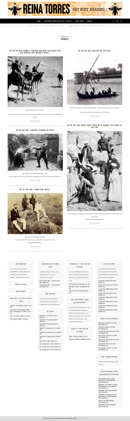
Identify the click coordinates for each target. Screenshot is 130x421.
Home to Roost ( (74, 336)
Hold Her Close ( (74, 291)
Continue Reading (35, 121)
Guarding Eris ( (103, 405)
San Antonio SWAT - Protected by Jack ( (50, 286)
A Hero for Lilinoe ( (104, 301)
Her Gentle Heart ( (74, 286)
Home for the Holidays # (19, 310)
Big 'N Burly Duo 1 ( (45, 344)
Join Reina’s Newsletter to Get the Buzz (58, 21)
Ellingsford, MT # (83, 284)
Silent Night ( (103, 335)
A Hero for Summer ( (105, 289)
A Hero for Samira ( (104, 297)
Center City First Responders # (108, 324)
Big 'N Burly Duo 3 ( (45, 349)
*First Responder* (48, 26)
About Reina (79, 21)
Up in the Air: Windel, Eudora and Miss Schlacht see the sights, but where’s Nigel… (35, 51)
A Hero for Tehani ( (104, 306)
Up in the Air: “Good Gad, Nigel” (35, 189)
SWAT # (45, 282)
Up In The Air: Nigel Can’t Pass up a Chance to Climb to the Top (94, 126)
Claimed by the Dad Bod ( (47, 320)
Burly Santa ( (44, 341)
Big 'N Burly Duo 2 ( (45, 347)
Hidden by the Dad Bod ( (47, 332)
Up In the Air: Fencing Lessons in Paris (35, 130)
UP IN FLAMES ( (103, 348)
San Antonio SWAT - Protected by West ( (50, 281)
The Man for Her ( (104, 331)
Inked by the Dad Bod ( (46, 328)
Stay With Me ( (73, 284)
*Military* (61, 26)
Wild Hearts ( (103, 323)
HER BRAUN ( (102, 344)
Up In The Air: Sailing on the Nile (94, 50)
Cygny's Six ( (102, 400)
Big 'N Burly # (52, 341)
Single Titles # (25, 316)
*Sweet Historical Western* (92, 26)
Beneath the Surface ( (17, 305)
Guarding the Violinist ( (106, 384)
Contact (90, 21)
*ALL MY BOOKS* (33, 26)
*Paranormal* (74, 26)
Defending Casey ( (104, 390)
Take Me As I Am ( (104, 339)
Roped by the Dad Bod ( (47, 336)
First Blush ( (14, 319)
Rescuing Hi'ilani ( (104, 281)
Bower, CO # (83, 336)
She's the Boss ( (15, 316)
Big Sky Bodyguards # (107, 395)
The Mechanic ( (103, 379)
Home (39, 21)
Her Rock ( (102, 327)
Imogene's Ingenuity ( (75, 339)
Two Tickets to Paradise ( (18, 310)
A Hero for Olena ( (104, 293)
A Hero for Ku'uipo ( (105, 285)
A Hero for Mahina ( (105, 310)
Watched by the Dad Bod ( (47, 324)
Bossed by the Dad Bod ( (47, 316)
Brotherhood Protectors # (107, 381)
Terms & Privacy (82, 418)
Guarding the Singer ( (105, 395)
